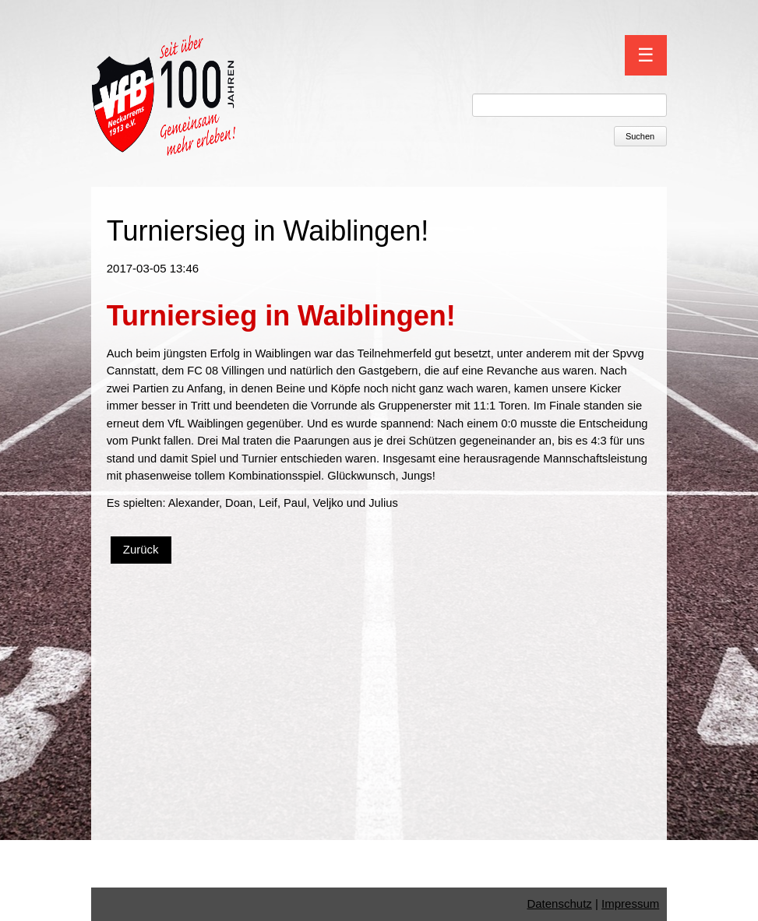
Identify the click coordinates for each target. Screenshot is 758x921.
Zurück (141, 549)
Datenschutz (559, 903)
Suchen (640, 136)
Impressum (630, 903)
